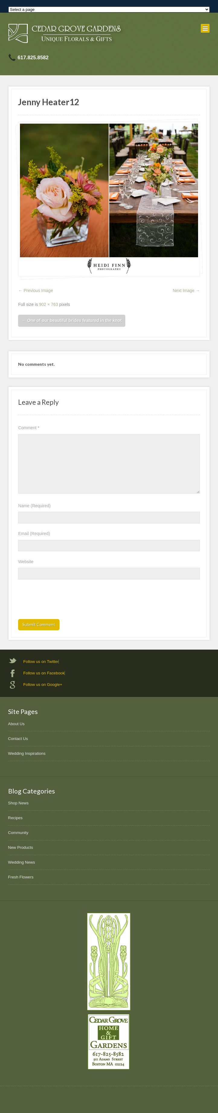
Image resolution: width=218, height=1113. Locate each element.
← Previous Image (35, 290)
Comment (28, 427)
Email (34, 533)
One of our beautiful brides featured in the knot (72, 320)
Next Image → (186, 290)
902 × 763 (48, 304)
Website (25, 561)
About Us (16, 724)
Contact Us (18, 738)
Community (18, 832)
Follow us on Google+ (42, 684)
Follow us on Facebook (44, 673)
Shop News (18, 803)
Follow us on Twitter (41, 661)
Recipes (15, 818)
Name (34, 505)
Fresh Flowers (21, 877)
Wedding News (21, 862)
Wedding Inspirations (27, 753)
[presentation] (64, 601)
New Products (20, 847)
